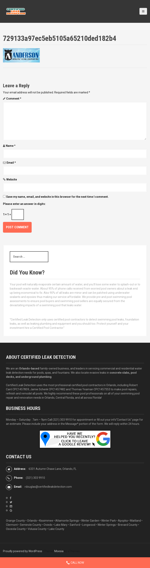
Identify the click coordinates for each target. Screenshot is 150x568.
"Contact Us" (124, 419)
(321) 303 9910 (62, 419)
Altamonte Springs (67, 520)
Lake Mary (61, 524)
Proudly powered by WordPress (22, 551)
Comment (13, 98)
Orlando (32, 520)
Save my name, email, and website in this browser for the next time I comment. (57, 196)
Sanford (75, 524)
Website (11, 179)
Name (11, 145)
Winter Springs (106, 524)
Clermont (12, 524)
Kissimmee (46, 520)
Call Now (75, 563)
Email (11, 162)
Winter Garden (90, 520)
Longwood (88, 524)
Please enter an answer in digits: (24, 203)
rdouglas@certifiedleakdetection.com (48, 486)
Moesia (58, 551)
